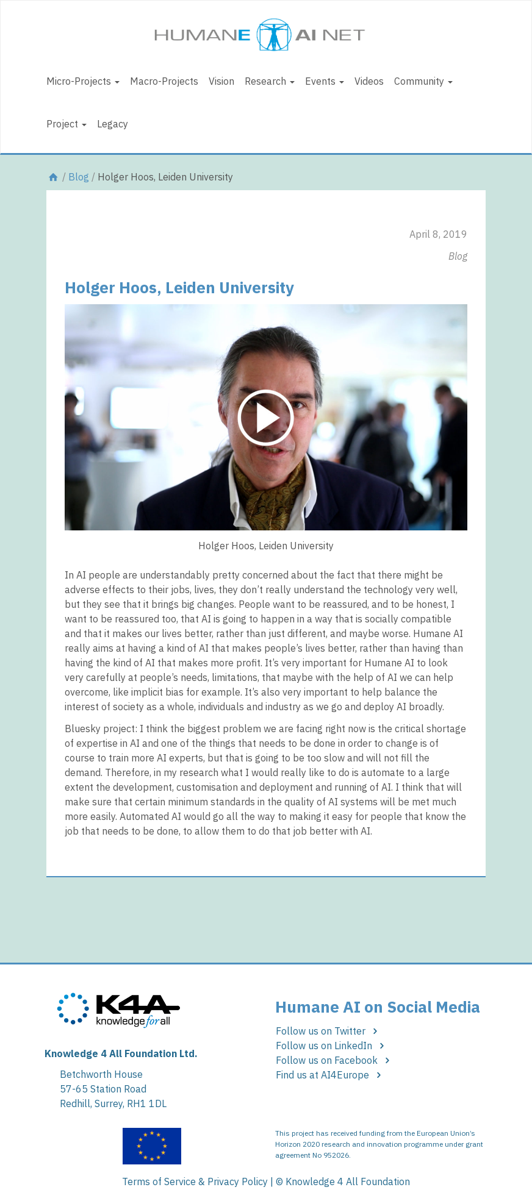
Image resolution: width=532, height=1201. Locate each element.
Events (324, 81)
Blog (78, 177)
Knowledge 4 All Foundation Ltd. (121, 1053)
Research (270, 81)
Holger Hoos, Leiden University (179, 287)
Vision (221, 81)
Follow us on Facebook (335, 1060)
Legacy (112, 124)
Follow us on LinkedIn (332, 1045)
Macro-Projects (164, 81)
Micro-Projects (83, 81)
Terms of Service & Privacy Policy (195, 1181)
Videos (369, 81)
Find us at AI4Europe (330, 1075)
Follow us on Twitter (328, 1031)
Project (66, 124)
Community (423, 81)
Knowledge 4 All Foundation (348, 1181)
